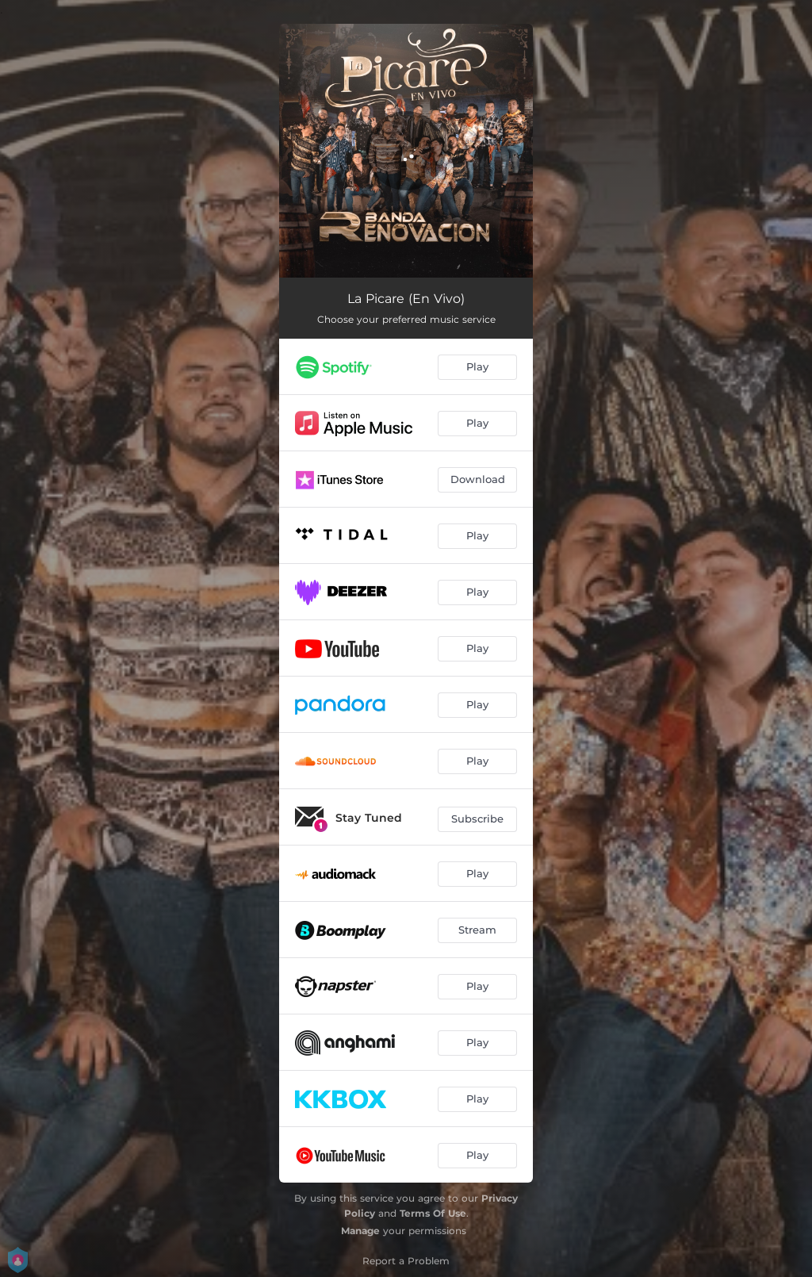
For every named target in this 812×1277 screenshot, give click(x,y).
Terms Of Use (433, 1213)
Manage (360, 1231)
